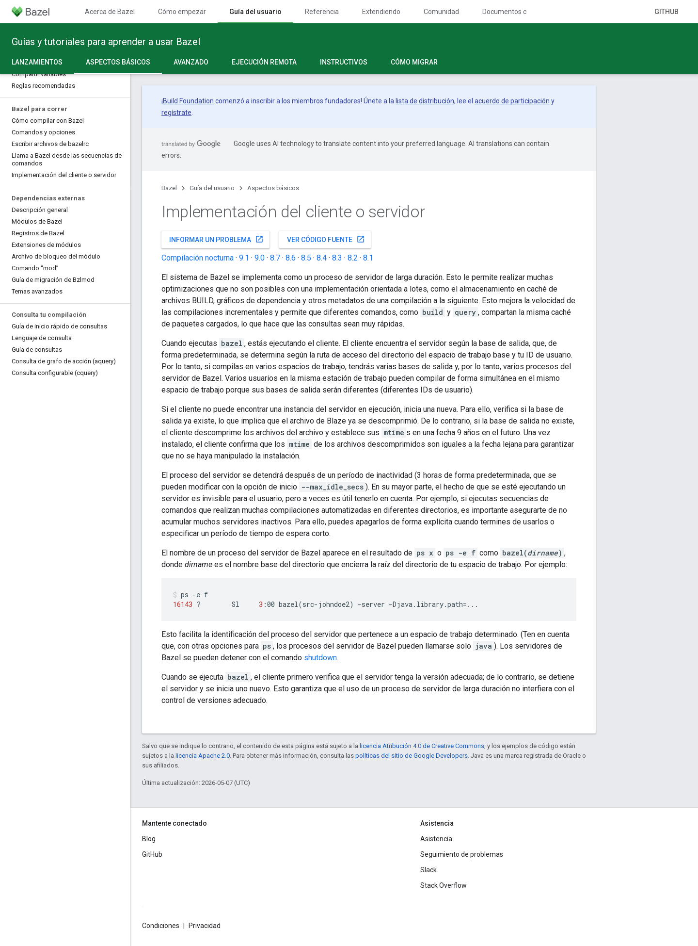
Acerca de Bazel (110, 12)
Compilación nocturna (197, 257)
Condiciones (160, 926)
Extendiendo (381, 12)
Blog (149, 839)
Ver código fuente (326, 239)
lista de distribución (425, 101)
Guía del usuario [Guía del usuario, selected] (255, 12)
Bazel (169, 188)
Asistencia (436, 839)
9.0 (259, 257)
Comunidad (441, 12)
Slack (428, 870)
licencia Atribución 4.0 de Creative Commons (422, 746)
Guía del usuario (212, 188)
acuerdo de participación (512, 101)
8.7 (275, 257)
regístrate (176, 112)
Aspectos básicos (273, 188)
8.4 (322, 257)
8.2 (353, 257)
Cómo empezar (182, 12)
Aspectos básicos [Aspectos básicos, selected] (118, 62)
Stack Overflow (443, 885)
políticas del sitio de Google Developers (411, 755)
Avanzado (191, 62)
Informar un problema (216, 239)
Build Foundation (188, 101)
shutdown (320, 657)
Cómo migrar (414, 62)
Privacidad (205, 926)
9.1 (244, 257)
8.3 (337, 257)
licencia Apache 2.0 (202, 755)
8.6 (291, 257)
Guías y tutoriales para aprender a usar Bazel (106, 42)
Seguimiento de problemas (461, 854)
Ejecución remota (264, 62)
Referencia (322, 12)
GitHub (666, 12)
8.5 (306, 257)
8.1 (368, 257)
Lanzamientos (37, 62)
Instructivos (343, 62)
